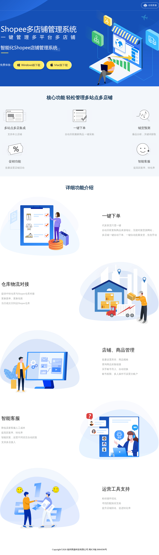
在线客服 (152, 5)
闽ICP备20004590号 (98, 549)
